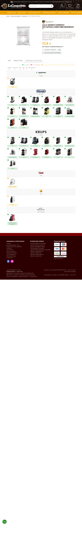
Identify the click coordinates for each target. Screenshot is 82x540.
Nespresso (25, 16)
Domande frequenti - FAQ (12, 245)
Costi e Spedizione (11, 254)
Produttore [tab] (18, 60)
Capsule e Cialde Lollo (35, 253)
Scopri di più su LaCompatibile (13, 246)
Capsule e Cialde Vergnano (37, 254)
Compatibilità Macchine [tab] (33, 60)
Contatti (8, 243)
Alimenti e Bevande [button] (63, 12)
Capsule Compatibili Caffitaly (37, 246)
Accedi (62, 6)
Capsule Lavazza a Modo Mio (37, 245)
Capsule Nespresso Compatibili (38, 243)
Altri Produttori (31, 68)
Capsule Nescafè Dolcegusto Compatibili (40, 249)
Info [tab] (9, 60)
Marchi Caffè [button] (22, 12)
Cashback (8, 248)
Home (7, 16)
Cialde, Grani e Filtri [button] (34, 12)
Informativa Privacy (11, 256)
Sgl (26, 68)
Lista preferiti (69, 6)
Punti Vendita (9, 249)
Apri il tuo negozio (10, 251)
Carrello (78, 6)
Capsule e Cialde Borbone (36, 251)
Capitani (9, 68)
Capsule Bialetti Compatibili (37, 248)
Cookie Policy (9, 257)
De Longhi (15, 68)
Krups (20, 68)
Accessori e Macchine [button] (49, 12)
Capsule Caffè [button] (11, 12)
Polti (24, 68)
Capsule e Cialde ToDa (35, 256)
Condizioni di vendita (11, 253)
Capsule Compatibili (15, 16)
